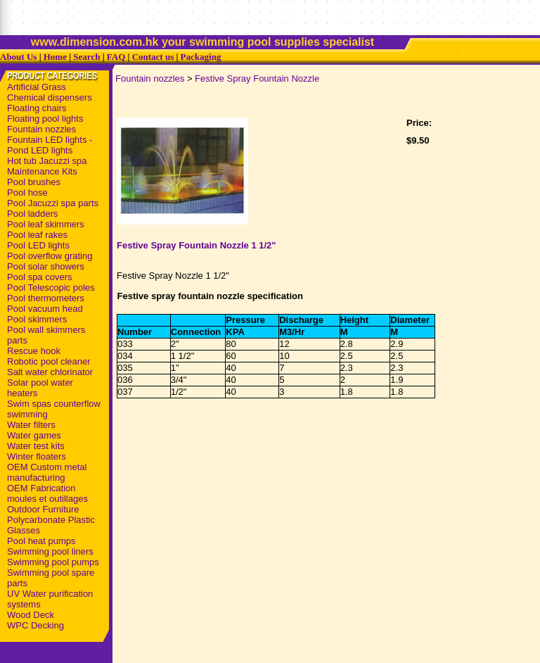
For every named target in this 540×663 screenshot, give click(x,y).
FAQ (116, 56)
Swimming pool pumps (53, 562)
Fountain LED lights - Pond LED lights (49, 145)
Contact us (153, 56)
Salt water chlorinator (50, 372)
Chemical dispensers (49, 97)
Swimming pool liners (50, 551)
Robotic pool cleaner (49, 361)
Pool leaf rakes (37, 234)
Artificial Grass (36, 87)
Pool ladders (32, 213)
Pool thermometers (45, 298)
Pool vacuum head (45, 308)
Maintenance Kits (42, 171)
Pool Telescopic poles (51, 287)
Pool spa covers (39, 277)
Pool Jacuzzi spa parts (52, 203)
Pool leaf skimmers (45, 224)
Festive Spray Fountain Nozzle (257, 78)
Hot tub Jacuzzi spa (46, 161)
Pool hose (27, 192)
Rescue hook (33, 351)
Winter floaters (36, 456)
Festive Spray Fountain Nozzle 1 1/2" (196, 245)
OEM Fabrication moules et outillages (47, 493)
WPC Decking (35, 625)
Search (86, 56)
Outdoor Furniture (43, 509)
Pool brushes (33, 182)
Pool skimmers (37, 319)
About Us (18, 56)
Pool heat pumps (41, 541)
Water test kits (36, 446)
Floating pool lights (45, 118)
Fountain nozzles (41, 129)
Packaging (201, 56)
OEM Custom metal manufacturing (46, 472)
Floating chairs (37, 108)
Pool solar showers (45, 266)
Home (55, 56)
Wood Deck (30, 615)
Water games (34, 435)
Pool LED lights (38, 245)
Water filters (31, 424)
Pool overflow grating (49, 256)
